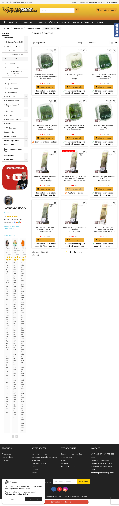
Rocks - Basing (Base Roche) (103, 127)
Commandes (66, 457)
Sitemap (35, 470)
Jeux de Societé (44, 22)
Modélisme (14, 22)
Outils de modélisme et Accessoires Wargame (15, 73)
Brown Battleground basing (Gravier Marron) (44, 76)
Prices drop (6, 454)
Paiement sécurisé (39, 463)
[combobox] (59, 10)
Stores (34, 473)
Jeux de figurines (62, 22)
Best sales (6, 460)
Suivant (78, 252)
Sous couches (13, 67)
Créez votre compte (109, 2)
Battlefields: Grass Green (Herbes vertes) (104, 76)
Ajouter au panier (45, 87)
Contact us (36, 466)
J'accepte (34, 499)
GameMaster (12, 92)
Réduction (36, 460)
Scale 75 (9, 124)
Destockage (97, 22)
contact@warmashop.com (102, 473)
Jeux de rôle (27, 22)
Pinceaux (11, 63)
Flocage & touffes (14, 59)
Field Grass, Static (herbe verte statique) (45, 127)
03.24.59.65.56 (26, 2)
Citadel (9, 115)
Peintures (11, 50)
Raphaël (9, 111)
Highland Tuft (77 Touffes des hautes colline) (74, 178)
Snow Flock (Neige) (74, 75)
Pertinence (98, 42)
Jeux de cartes (10, 145)
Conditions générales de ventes (44, 457)
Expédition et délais (39, 454)
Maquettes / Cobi (81, 22)
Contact (5, 2)
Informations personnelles (71, 454)
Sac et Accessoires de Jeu (13, 150)
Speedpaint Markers (15, 55)
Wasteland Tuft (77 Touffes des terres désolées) (104, 229)
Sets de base (12, 88)
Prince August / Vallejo (12, 106)
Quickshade (12, 84)
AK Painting (10, 96)
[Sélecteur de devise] (75, 2)
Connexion (93, 2)
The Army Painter (13, 46)
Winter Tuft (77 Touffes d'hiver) (104, 178)
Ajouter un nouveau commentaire (11, 227)
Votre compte (68, 448)
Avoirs (63, 460)
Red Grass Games (13, 119)
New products (7, 457)
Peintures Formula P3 (14, 42)
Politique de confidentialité (16, 494)
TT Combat (11, 128)
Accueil (5, 33)
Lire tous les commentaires (9, 234)
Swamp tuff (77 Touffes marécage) (45, 178)
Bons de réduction (68, 466)
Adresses (65, 463)
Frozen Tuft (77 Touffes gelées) (74, 228)
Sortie (13, 499)
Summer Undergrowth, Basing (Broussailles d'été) (74, 128)
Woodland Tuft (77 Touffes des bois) (45, 228)
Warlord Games (12, 101)
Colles (9, 79)
